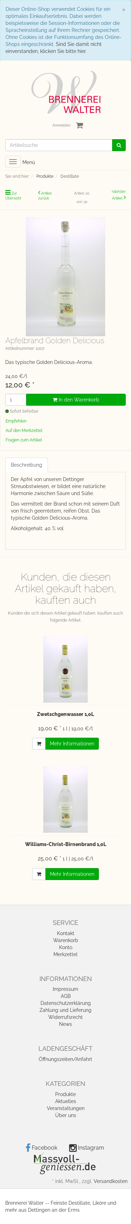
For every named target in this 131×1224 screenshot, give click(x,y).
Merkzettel (65, 954)
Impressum (65, 989)
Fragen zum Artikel (24, 440)
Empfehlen (16, 421)
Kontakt (65, 933)
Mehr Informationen (72, 743)
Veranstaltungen (66, 1108)
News (65, 1024)
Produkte (65, 1094)
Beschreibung (26, 465)
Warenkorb (65, 940)
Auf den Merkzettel (24, 430)
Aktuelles (65, 1101)
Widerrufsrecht (65, 1017)
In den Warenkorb (76, 400)
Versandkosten (111, 1181)
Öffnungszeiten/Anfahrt (65, 1059)
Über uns (65, 1115)
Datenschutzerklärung (66, 1003)
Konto (65, 947)
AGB (66, 996)
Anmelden (61, 125)
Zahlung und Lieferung (65, 1010)
